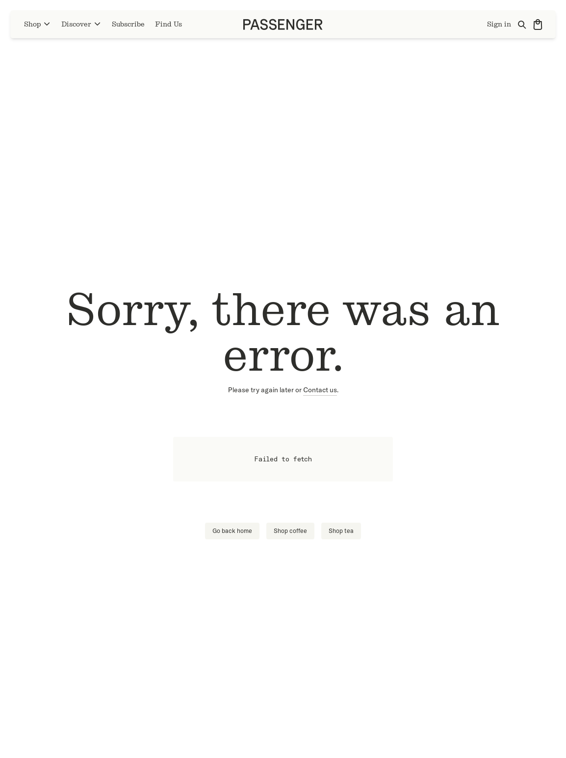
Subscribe (128, 24)
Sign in (499, 24)
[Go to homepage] (283, 24)
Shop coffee (290, 530)
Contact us (320, 389)
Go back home (232, 530)
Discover (81, 24)
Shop (37, 24)
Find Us (168, 24)
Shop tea (341, 530)
